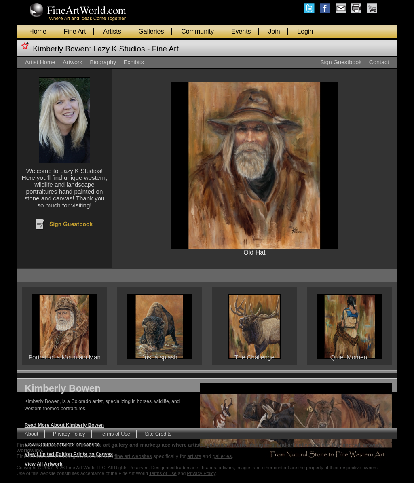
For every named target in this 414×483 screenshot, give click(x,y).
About (31, 433)
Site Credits (158, 433)
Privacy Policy (69, 433)
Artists (112, 31)
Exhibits (134, 62)
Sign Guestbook (340, 62)
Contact (379, 62)
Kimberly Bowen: (62, 48)
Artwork (72, 62)
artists (194, 456)
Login (305, 31)
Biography (103, 62)
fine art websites (133, 456)
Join (274, 31)
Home (37, 31)
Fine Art (74, 31)
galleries (222, 456)
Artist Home (40, 62)
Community (197, 31)
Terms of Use (115, 433)
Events (241, 31)
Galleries (151, 31)
